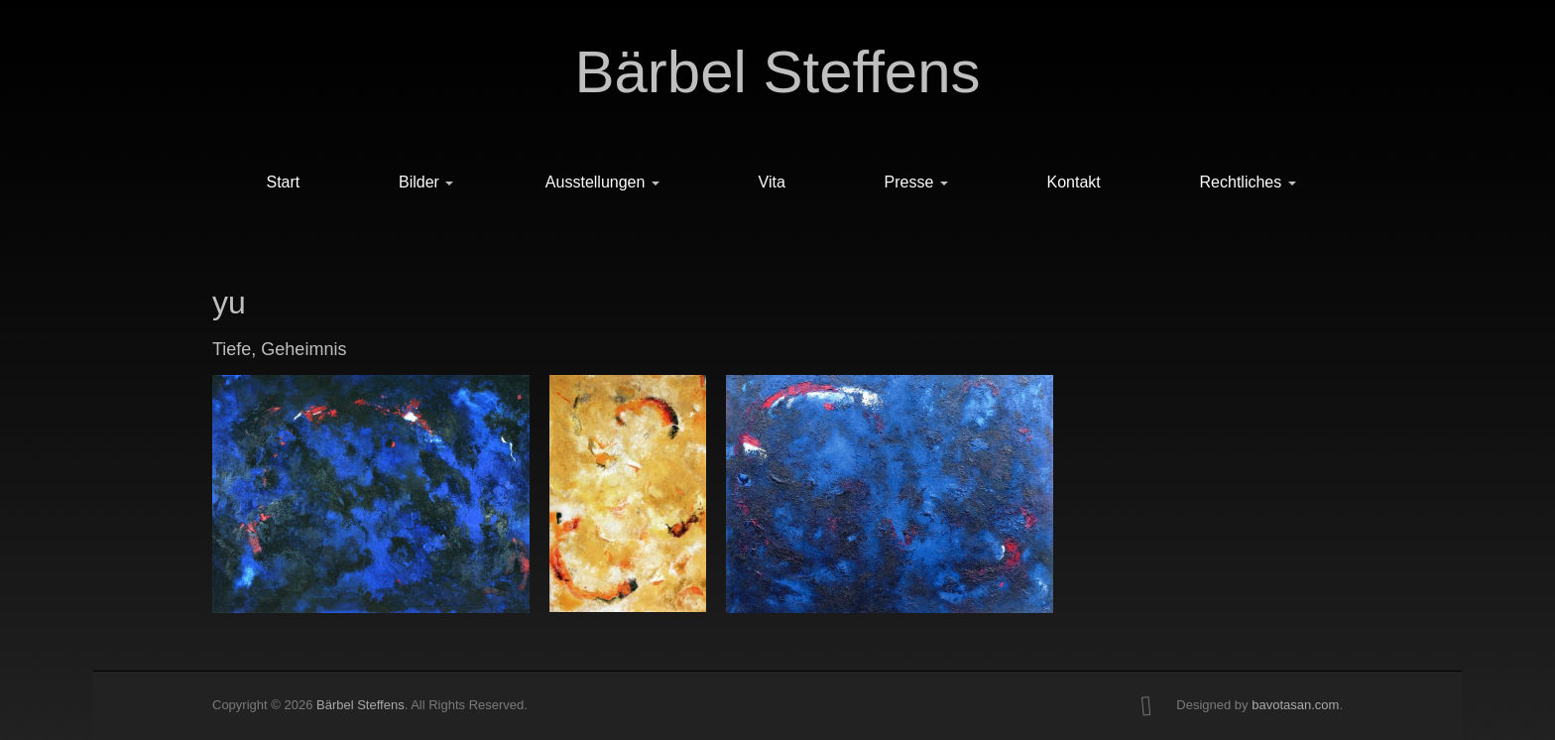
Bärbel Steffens (777, 72)
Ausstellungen (602, 182)
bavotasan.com (1295, 704)
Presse (916, 182)
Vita (772, 182)
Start (282, 182)
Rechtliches (1248, 182)
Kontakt (1074, 182)
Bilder (426, 182)
